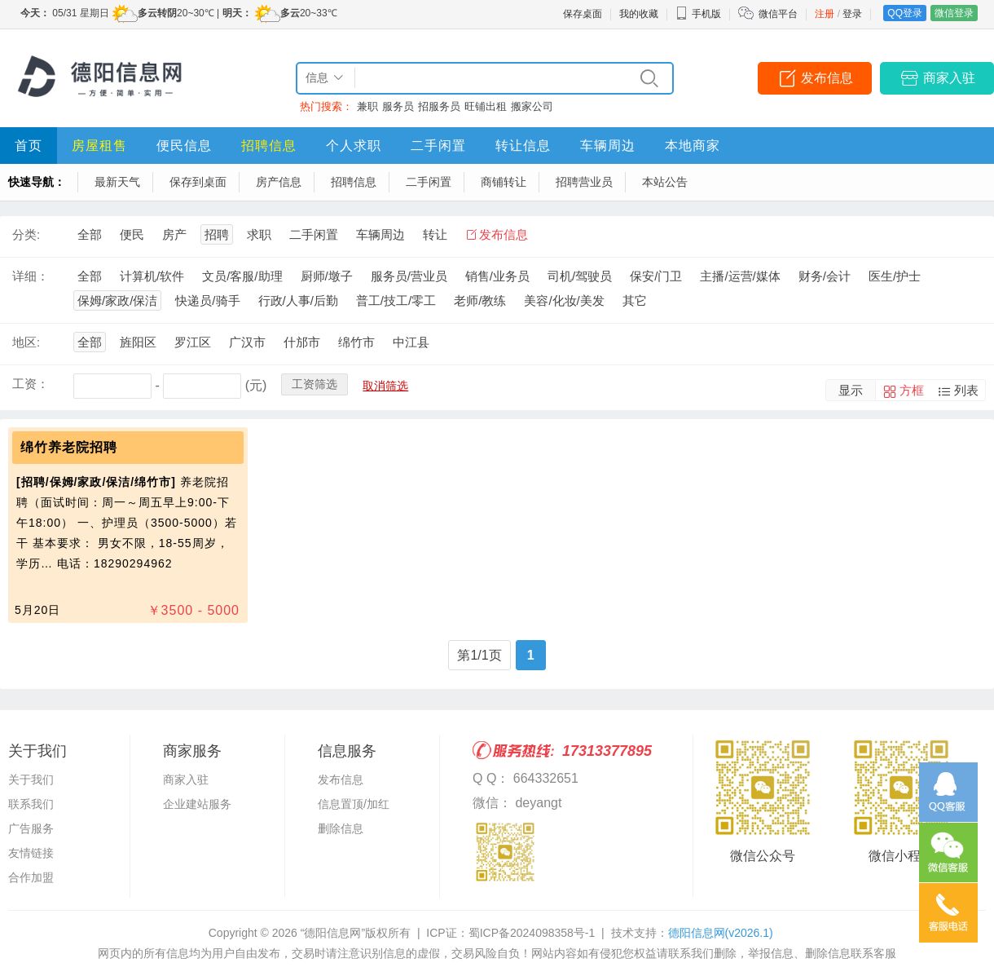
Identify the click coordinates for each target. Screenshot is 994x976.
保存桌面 (582, 14)
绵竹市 (356, 342)
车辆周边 (608, 145)
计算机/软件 (152, 276)
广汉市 (247, 342)
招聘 (217, 234)
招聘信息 (269, 145)
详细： (30, 276)
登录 (852, 14)
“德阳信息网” (333, 932)
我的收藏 (638, 14)
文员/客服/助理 (242, 276)
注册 (824, 14)
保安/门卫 (656, 276)
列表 (966, 390)
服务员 (398, 106)
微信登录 (954, 13)
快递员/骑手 (207, 300)
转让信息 (523, 145)
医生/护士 (895, 276)
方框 (911, 390)
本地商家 (692, 145)
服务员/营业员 (409, 276)
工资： (30, 384)
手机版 (698, 14)
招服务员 (439, 106)
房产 (174, 234)
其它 (634, 300)
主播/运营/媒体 (740, 276)
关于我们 (31, 779)
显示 (850, 390)
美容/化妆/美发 (564, 300)
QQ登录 (904, 13)
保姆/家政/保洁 (117, 300)
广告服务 (31, 828)
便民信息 (184, 145)
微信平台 (778, 14)
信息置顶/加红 (353, 803)
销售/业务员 (497, 276)
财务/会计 (824, 276)
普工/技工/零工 (396, 300)
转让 (435, 234)
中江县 (411, 342)
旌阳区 (138, 342)
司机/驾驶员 (580, 276)
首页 (28, 145)
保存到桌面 (198, 181)
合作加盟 (31, 877)
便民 (132, 234)
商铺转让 (503, 181)
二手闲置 (438, 145)
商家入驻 (949, 78)
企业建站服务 (197, 803)
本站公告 (665, 181)
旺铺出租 (485, 106)
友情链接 (31, 852)
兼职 (367, 106)
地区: (26, 342)
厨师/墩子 (327, 276)
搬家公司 (532, 106)
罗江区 (192, 342)
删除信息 (340, 828)
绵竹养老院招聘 (68, 447)
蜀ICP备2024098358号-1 (532, 932)
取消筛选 (385, 385)
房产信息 (278, 181)
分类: (26, 234)
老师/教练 (480, 300)
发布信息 (827, 78)
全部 (89, 234)
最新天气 (117, 181)
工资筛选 (314, 384)
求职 (259, 234)
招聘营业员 (584, 181)
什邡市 (302, 342)
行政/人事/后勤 (298, 300)
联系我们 (31, 803)
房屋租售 (99, 145)
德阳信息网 (720, 932)
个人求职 (353, 145)
